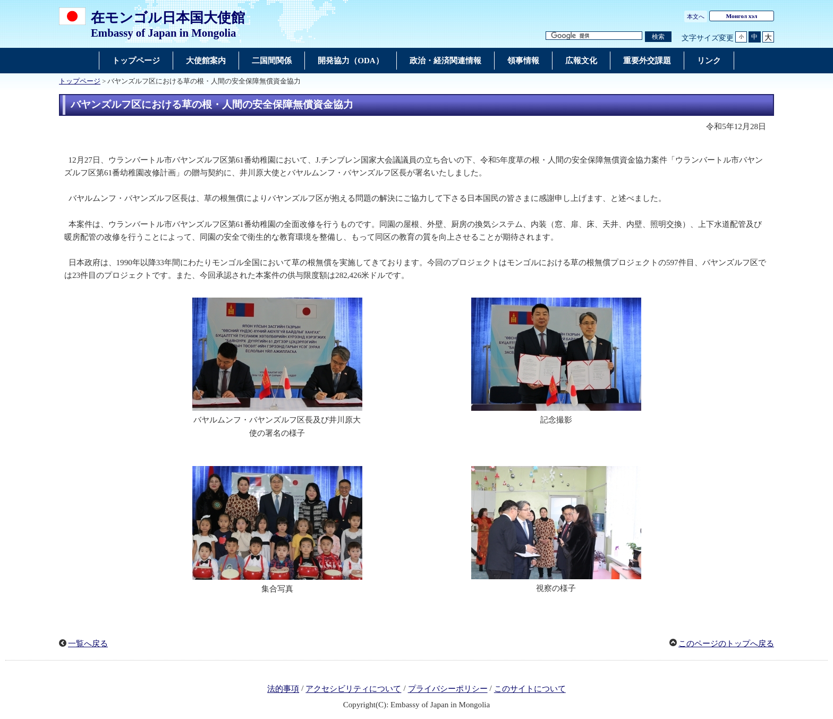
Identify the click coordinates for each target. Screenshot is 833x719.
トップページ (79, 81)
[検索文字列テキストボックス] (594, 35)
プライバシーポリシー (448, 689)
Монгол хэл (742, 16)
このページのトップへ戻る (726, 643)
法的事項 (283, 689)
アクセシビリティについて (353, 689)
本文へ (695, 16)
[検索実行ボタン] (658, 37)
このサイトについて (530, 689)
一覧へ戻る (88, 643)
